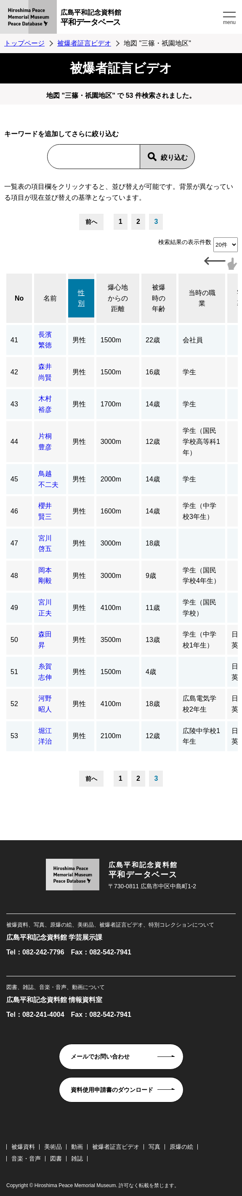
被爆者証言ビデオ (84, 43)
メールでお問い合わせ (100, 1056)
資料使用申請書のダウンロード (112, 1089)
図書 (56, 1158)
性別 (81, 298)
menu (229, 22)
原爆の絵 (181, 1146)
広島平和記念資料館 (141, 19)
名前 (50, 298)
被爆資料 (23, 1146)
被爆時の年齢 (158, 298)
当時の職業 (202, 298)
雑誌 (77, 1158)
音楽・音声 (26, 1158)
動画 (77, 1146)
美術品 (53, 1146)
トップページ (24, 43)
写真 (154, 1146)
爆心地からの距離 (118, 298)
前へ (91, 221)
